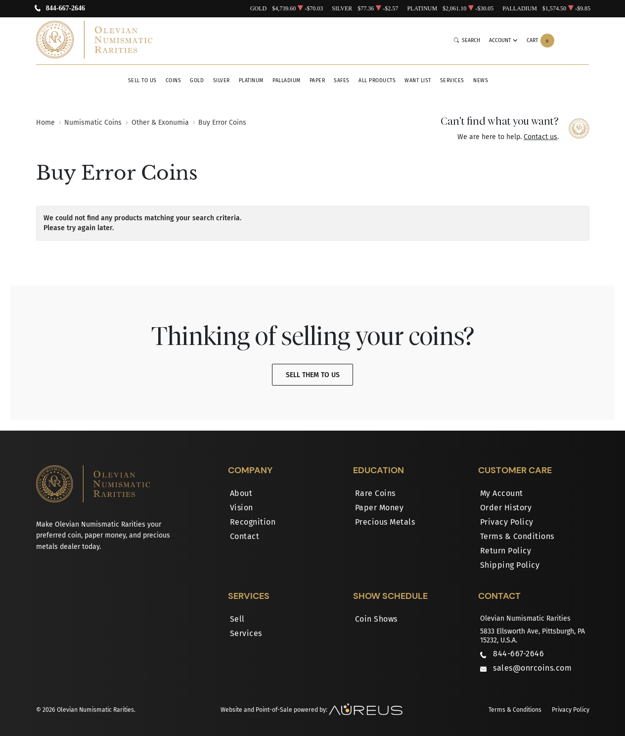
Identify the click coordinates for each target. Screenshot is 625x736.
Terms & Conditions (517, 536)
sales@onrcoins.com (532, 668)
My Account (501, 493)
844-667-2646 (65, 8)
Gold (197, 80)
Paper (317, 80)
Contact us (540, 137)
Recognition (253, 522)
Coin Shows (376, 619)
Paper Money (379, 507)
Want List (417, 80)
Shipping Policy (510, 565)
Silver (221, 80)
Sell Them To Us (313, 375)
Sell (237, 619)
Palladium (286, 80)
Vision (241, 507)
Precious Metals (385, 522)
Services (452, 80)
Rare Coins (375, 493)
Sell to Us (142, 80)
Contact (245, 536)
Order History (506, 507)
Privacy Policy (507, 522)
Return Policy (506, 550)
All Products (377, 80)
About (241, 493)
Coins (173, 80)
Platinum (251, 80)
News (480, 80)
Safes (342, 80)
